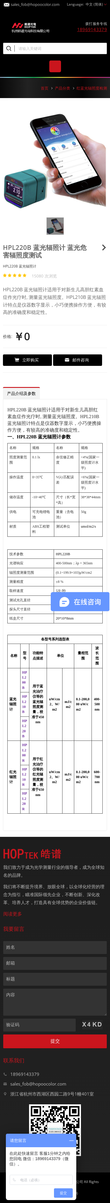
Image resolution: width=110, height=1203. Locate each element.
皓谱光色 (30, 27)
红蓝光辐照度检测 (92, 88)
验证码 (12, 1024)
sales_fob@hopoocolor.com (32, 2)
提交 (55, 1041)
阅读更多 (12, 914)
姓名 (10, 947)
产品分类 (62, 88)
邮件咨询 (77, 360)
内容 (10, 994)
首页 (44, 88)
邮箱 (10, 963)
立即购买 (26, 360)
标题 (10, 979)
